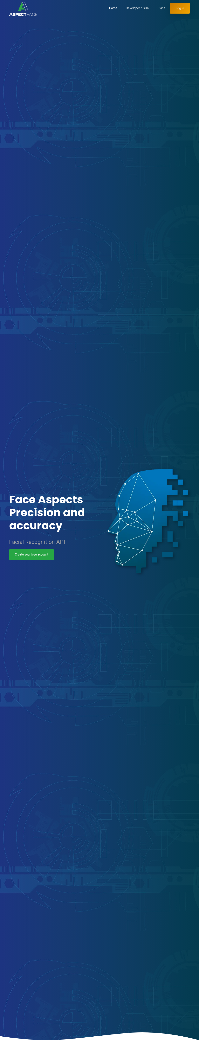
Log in (180, 8)
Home (113, 8)
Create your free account (30, 554)
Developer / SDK (137, 8)
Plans (161, 8)
